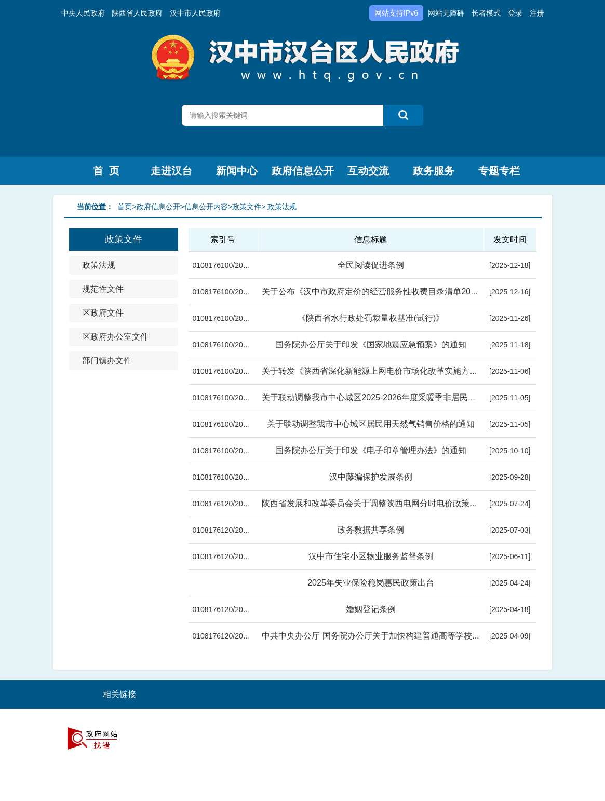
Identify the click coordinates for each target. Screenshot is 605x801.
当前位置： (95, 206)
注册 (537, 13)
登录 (515, 13)
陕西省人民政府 (137, 13)
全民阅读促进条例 (371, 265)
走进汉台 (171, 171)
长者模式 (486, 13)
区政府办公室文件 (115, 336)
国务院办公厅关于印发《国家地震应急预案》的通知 (370, 344)
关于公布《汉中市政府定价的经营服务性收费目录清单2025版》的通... (391, 291)
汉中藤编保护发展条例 (370, 476)
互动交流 (368, 171)
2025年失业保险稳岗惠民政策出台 (370, 582)
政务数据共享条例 (371, 529)
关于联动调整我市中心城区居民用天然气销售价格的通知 (371, 423)
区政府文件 (103, 312)
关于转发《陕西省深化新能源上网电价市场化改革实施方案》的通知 (386, 370)
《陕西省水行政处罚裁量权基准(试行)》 (371, 318)
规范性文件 (103, 288)
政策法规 (98, 265)
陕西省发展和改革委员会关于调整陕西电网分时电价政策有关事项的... (390, 503)
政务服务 (433, 171)
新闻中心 (237, 171)
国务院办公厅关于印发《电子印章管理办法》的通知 (370, 450)
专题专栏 (499, 171)
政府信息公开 (303, 171)
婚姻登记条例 (371, 609)
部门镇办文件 (107, 360)
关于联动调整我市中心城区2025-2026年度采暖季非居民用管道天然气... (393, 397)
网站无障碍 (446, 13)
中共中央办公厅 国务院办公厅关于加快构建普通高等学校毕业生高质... (391, 635)
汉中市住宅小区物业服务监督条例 (370, 556)
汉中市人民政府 (195, 13)
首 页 (106, 171)
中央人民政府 (83, 13)
